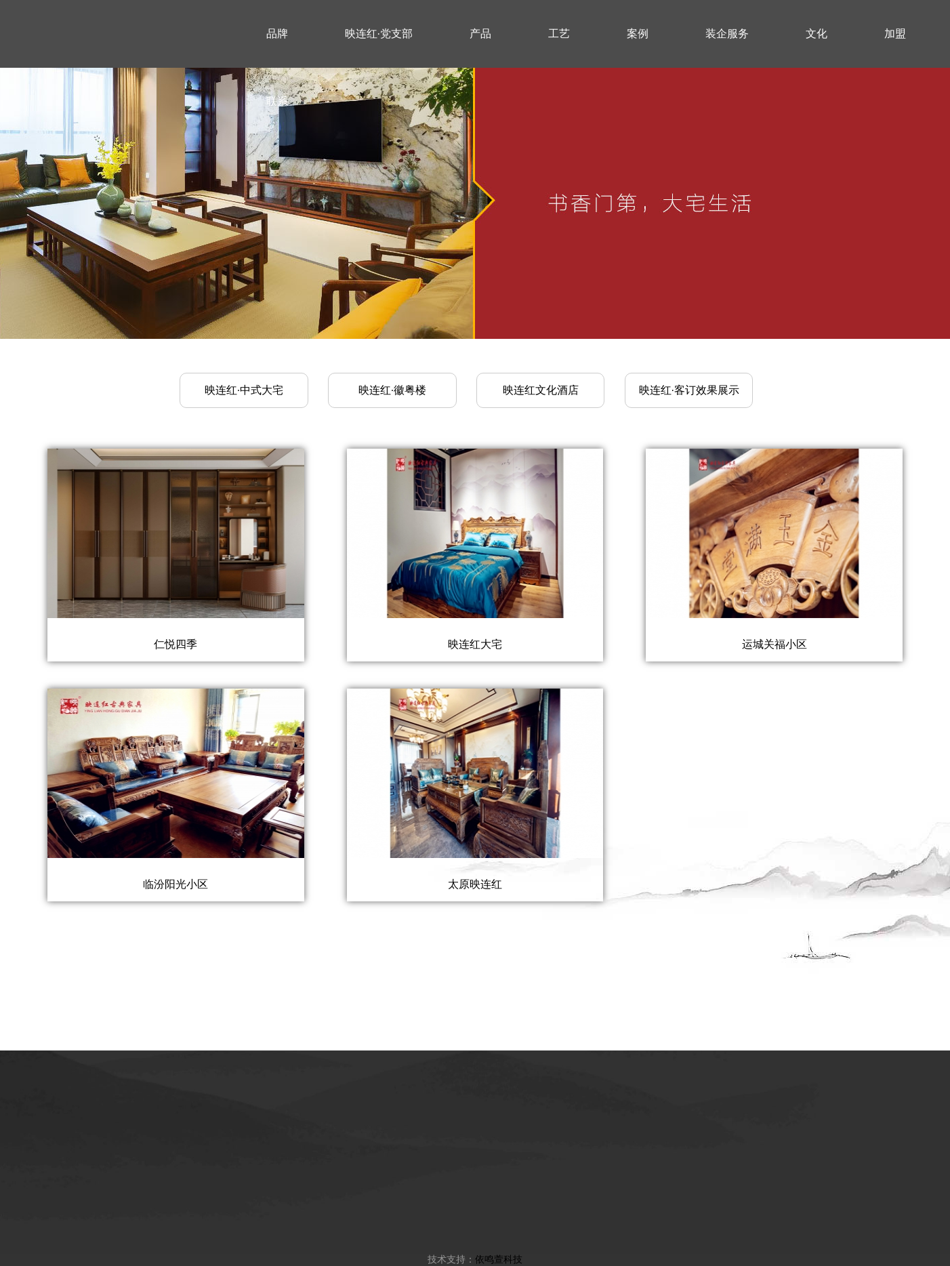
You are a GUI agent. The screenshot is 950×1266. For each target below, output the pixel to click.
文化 (816, 33)
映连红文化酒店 (541, 390)
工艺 (559, 33)
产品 (480, 33)
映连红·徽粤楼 (392, 390)
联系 (277, 101)
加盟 (895, 33)
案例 (637, 33)
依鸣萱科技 (498, 1259)
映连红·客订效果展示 (689, 390)
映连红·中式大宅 (244, 390)
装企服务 (727, 33)
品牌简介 (252, 1207)
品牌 (277, 33)
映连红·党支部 (379, 33)
